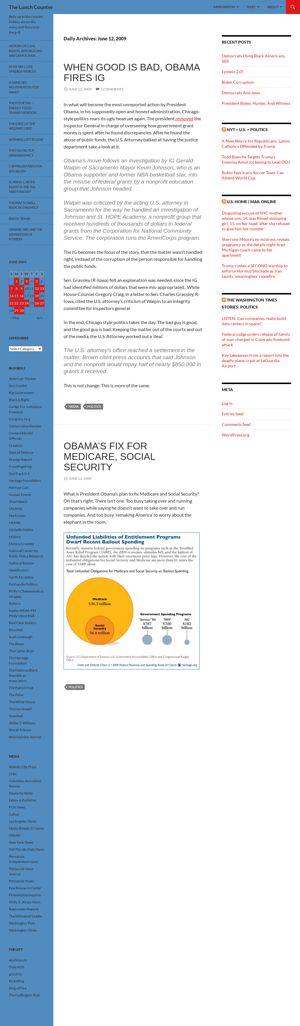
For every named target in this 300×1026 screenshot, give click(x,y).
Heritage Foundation (25, 480)
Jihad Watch (18, 501)
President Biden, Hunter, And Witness (256, 103)
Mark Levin (17, 515)
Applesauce (18, 960)
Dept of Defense (21, 452)
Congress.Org (19, 419)
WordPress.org (235, 434)
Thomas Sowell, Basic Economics (23, 205)
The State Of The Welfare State (22, 126)
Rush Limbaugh (21, 637)
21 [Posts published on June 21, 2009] (11, 303)
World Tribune (20, 730)
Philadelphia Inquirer (25, 895)
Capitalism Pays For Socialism (25, 168)
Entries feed (232, 413)
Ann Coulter (18, 385)
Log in (227, 403)
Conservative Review (25, 426)
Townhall (16, 716)
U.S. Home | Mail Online (251, 201)
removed (184, 118)
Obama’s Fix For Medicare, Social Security (109, 456)
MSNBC (15, 835)
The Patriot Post (21, 688)
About (272, 7)
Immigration (224, 7)
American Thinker (22, 378)
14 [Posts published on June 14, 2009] (11, 296)
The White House (22, 702)
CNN (12, 774)
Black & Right (19, 400)
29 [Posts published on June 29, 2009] (16, 310)
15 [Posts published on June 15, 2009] (16, 296)
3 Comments (111, 89)
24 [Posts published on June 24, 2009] (27, 303)
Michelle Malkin (21, 529)
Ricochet (16, 630)
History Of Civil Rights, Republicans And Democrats (25, 50)
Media (74, 406)
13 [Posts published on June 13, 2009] (42, 288)
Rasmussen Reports (24, 909)
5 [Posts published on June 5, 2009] (37, 281)
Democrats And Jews (241, 92)
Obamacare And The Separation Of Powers (25, 234)
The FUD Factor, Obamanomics (22, 152)
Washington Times (23, 930)
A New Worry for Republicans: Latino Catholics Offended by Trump (256, 143)
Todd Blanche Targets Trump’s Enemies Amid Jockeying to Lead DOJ (256, 159)
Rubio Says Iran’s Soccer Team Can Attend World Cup (253, 175)
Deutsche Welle (21, 793)
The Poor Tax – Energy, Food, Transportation (22, 107)
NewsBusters (19, 570)
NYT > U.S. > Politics (247, 129)
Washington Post (22, 923)
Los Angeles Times (22, 821)
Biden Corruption (238, 82)
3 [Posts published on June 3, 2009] (26, 281)
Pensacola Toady (21, 881)
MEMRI (15, 522)
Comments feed (236, 424)
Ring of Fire (17, 988)
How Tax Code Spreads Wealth (22, 69)
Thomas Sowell (20, 709)
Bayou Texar (19, 218)
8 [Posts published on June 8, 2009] (17, 288)
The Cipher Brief (21, 651)
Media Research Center (27, 828)
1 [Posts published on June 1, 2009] (17, 281)
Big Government (21, 392)
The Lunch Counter (31, 7)
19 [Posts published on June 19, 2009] (37, 296)
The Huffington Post (24, 995)
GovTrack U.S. (19, 473)
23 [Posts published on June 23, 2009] (22, 303)
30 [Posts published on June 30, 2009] (22, 310)
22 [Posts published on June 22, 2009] (16, 303)
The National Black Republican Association (23, 675)
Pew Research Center (25, 888)
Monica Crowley (21, 544)
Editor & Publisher (23, 800)
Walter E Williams (22, 723)
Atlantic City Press (22, 767)
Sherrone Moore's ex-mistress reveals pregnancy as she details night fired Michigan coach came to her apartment (255, 247)
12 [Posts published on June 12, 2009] (37, 288)
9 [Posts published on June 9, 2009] (22, 288)
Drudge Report (20, 459)
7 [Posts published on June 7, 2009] (12, 288)
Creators (15, 445)
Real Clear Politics (22, 623)
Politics (94, 406)
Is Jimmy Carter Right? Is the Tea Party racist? (22, 186)
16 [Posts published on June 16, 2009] (22, 296)
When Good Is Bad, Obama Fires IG (132, 72)
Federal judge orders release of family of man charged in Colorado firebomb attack (256, 339)
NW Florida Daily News (26, 849)
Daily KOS (16, 967)
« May (14, 318)
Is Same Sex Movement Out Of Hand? (24, 87)
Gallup (14, 814)
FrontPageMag (20, 466)
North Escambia (21, 577)
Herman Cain (19, 487)
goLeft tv (15, 974)
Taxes (250, 7)
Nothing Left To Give (26, 139)
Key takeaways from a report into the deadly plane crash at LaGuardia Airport (255, 360)
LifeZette (15, 508)
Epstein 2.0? (232, 71)
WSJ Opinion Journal (25, 737)
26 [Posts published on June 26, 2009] (37, 303)
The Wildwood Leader (25, 916)
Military (15, 537)
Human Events (20, 494)
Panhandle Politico (23, 584)
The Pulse (16, 695)
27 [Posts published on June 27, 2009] (42, 303)
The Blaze (16, 644)
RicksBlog (16, 981)
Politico (15, 603)
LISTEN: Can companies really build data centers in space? (254, 321)
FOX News (17, 807)
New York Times (21, 842)
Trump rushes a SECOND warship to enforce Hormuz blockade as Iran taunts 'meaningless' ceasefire (255, 271)
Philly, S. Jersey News (24, 902)
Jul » (39, 318)
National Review (21, 563)
